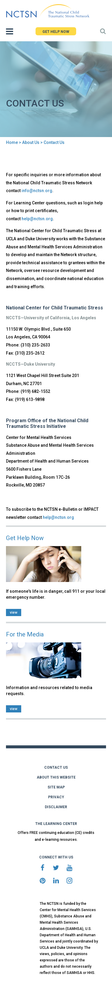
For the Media (25, 634)
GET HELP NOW (55, 32)
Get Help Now (25, 538)
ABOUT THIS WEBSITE (56, 777)
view (13, 612)
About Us (30, 142)
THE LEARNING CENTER (56, 824)
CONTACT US (56, 767)
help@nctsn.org (37, 218)
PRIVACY (56, 797)
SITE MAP (56, 787)
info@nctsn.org (37, 190)
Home (12, 142)
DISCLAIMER (56, 807)
